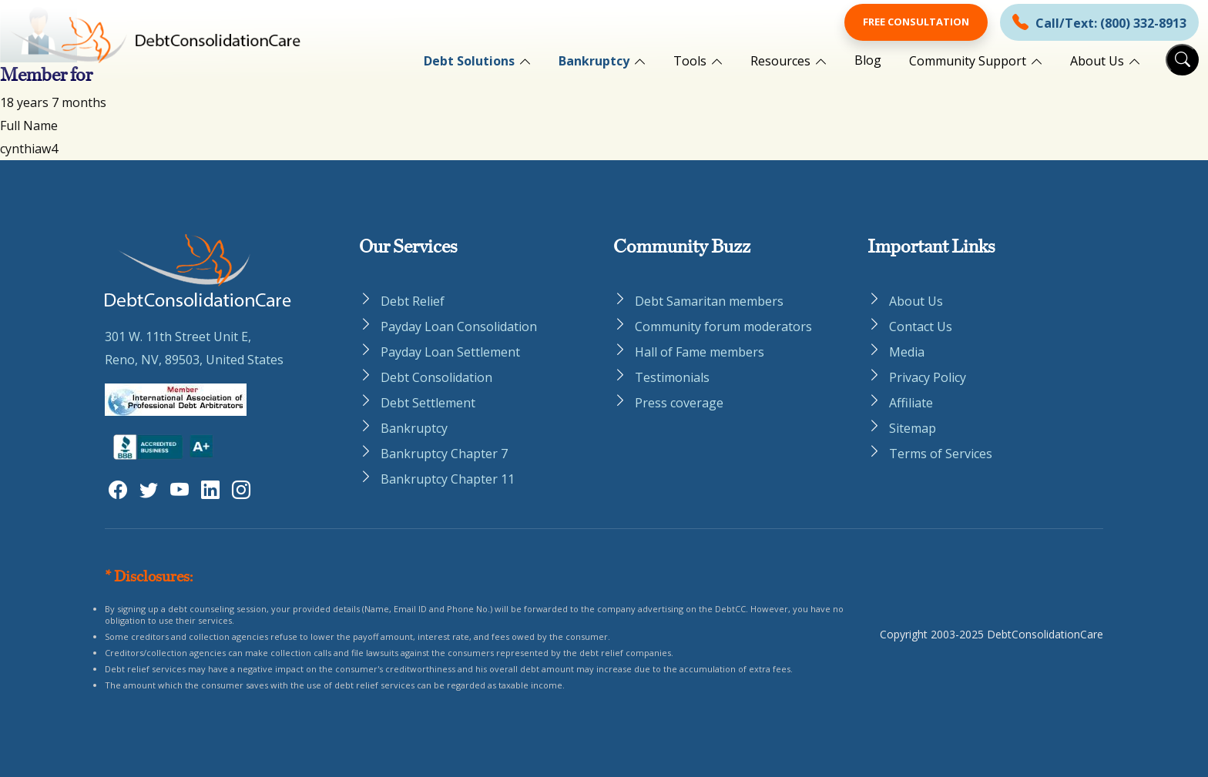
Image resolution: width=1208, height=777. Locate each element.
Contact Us (920, 326)
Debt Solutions (469, 60)
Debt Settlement (428, 402)
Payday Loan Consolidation (459, 326)
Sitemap (912, 428)
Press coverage (679, 402)
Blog (867, 60)
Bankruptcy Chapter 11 (448, 479)
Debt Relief (413, 301)
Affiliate (911, 402)
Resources (780, 60)
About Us (1097, 60)
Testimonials (672, 377)
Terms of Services (940, 453)
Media (906, 351)
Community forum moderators (723, 326)
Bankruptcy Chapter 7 (444, 453)
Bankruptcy (594, 60)
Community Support (967, 60)
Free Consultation (916, 21)
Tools (689, 60)
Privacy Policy (927, 377)
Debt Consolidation (436, 377)
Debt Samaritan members (709, 301)
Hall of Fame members (699, 351)
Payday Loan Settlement (450, 351)
